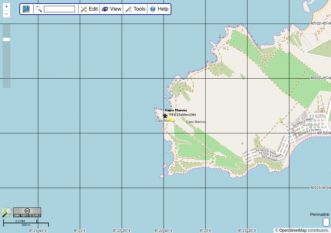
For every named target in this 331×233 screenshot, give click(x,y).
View (115, 9)
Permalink (319, 214)
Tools (139, 9)
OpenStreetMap (293, 230)
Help (163, 9)
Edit (93, 9)
